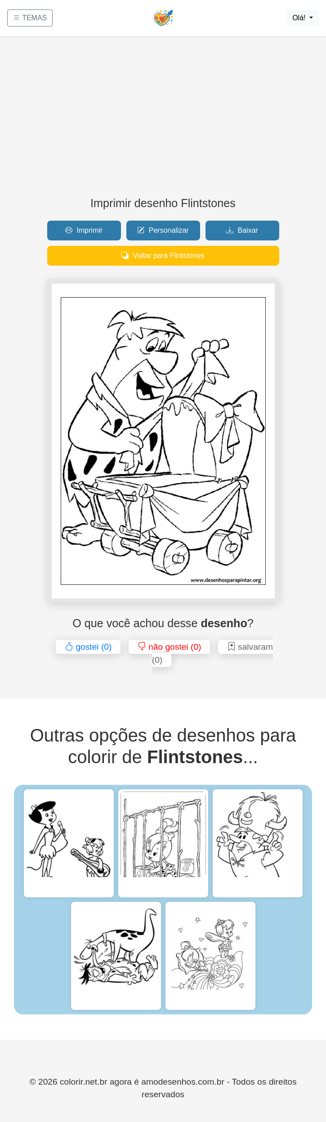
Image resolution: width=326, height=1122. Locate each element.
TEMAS (30, 18)
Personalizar (162, 230)
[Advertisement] (163, 120)
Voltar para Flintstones (163, 255)
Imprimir (84, 230)
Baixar (242, 230)
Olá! (300, 18)
